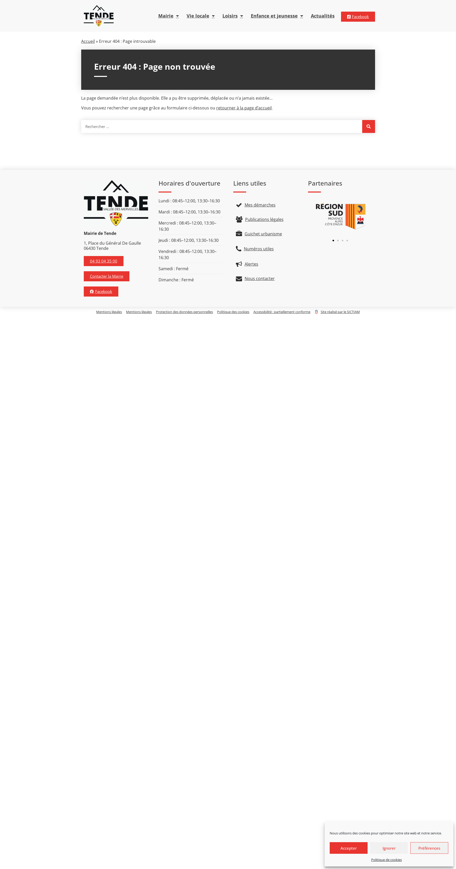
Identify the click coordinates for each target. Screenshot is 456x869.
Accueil (88, 41)
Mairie (168, 16)
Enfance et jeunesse (277, 16)
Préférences (429, 848)
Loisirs (232, 16)
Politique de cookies (386, 859)
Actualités (323, 16)
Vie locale (201, 16)
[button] (333, 240)
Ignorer (389, 848)
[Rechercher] (368, 126)
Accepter (349, 848)
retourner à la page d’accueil (244, 108)
